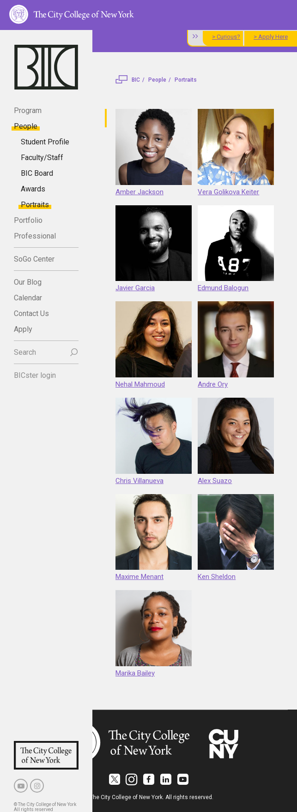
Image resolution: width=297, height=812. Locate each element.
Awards (33, 189)
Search (25, 352)
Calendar (28, 297)
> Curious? (226, 36)
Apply (23, 329)
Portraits (35, 204)
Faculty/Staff (42, 157)
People (25, 126)
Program (28, 110)
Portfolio (28, 220)
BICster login (35, 375)
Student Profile (45, 141)
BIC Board (37, 173)
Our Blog (28, 282)
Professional (35, 236)
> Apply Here (271, 36)
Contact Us (31, 313)
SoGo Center (34, 259)
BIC (136, 80)
